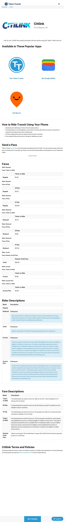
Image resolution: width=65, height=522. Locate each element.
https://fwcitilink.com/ (25, 452)
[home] (12, 4)
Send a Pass (13, 148)
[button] (59, 4)
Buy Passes (32, 519)
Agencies (4, 7)
